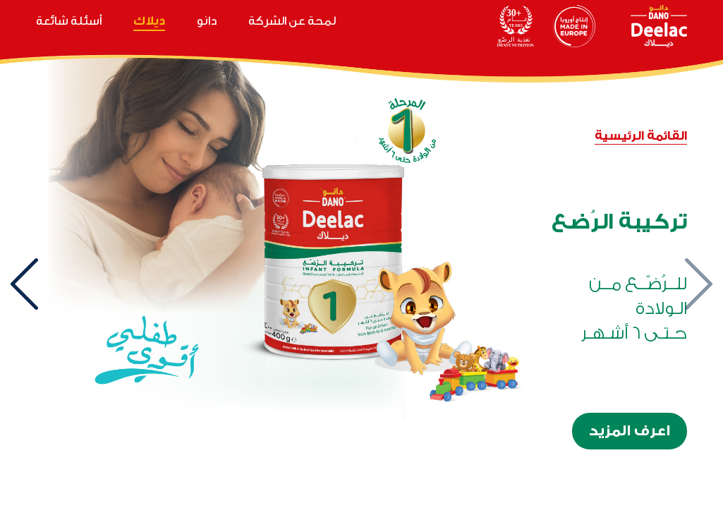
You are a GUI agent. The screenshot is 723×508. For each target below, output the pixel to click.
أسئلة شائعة (69, 21)
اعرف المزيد (629, 431)
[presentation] (698, 284)
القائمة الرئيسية (641, 136)
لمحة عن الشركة (292, 21)
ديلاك (149, 21)
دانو (207, 21)
